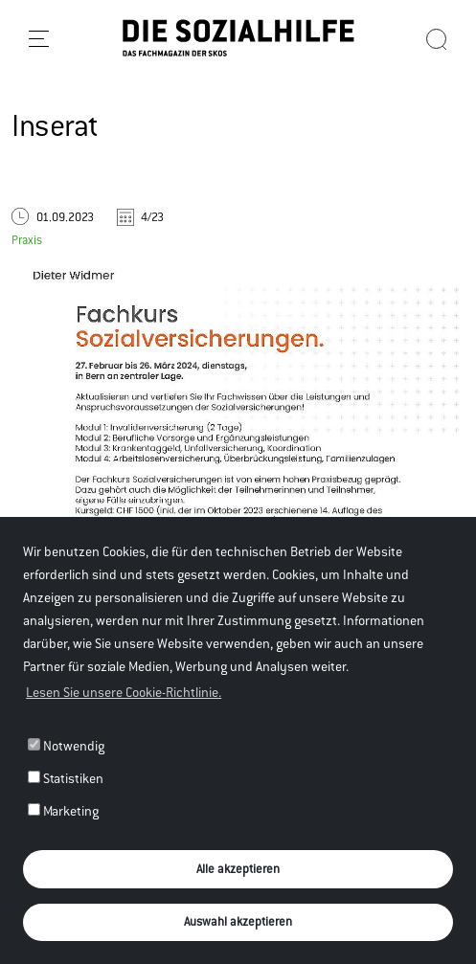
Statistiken (65, 778)
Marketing (63, 810)
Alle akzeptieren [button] (238, 869)
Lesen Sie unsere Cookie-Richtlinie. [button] (123, 692)
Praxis (26, 240)
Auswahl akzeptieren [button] (238, 921)
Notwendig (66, 745)
